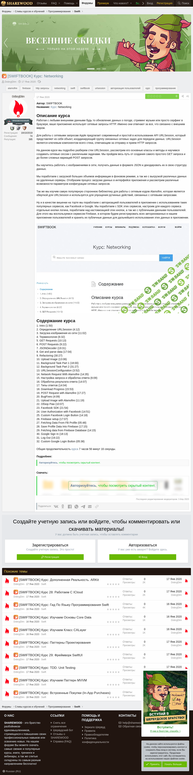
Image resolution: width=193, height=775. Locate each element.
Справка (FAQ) (61, 741)
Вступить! (165, 727)
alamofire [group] (12, 88)
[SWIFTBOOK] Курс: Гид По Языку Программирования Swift (64, 605)
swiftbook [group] (85, 88)
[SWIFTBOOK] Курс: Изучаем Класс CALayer (52, 630)
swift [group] (73, 88)
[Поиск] (183, 3)
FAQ (54, 3)
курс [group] (148, 88)
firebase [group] (26, 88)
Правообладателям (95, 734)
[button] (59, 3)
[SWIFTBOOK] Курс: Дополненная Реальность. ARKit (59, 580)
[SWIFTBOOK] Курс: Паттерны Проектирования (55, 642)
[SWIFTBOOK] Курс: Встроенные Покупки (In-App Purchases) (64, 693)
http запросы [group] (42, 88)
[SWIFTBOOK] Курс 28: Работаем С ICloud (51, 592)
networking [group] (59, 88)
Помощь (69, 3)
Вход (144, 557)
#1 (188, 96)
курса (74, 449)
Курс (54, 106)
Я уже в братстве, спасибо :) (165, 731)
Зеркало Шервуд (93, 727)
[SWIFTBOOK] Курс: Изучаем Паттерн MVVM (53, 680)
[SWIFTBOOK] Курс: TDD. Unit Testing (47, 668)
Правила (88, 730)
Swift (43, 584)
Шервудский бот (62, 730)
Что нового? (121, 3)
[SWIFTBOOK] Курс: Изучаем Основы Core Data (55, 617)
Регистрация (52, 557)
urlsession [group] (100, 88)
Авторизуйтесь (48, 462)
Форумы (87, 3)
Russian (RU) (12, 771)
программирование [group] (165, 88)
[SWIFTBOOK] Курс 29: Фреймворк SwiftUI (51, 655)
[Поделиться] (182, 96)
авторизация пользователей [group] (125, 88)
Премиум (103, 3)
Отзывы (42, 3)
